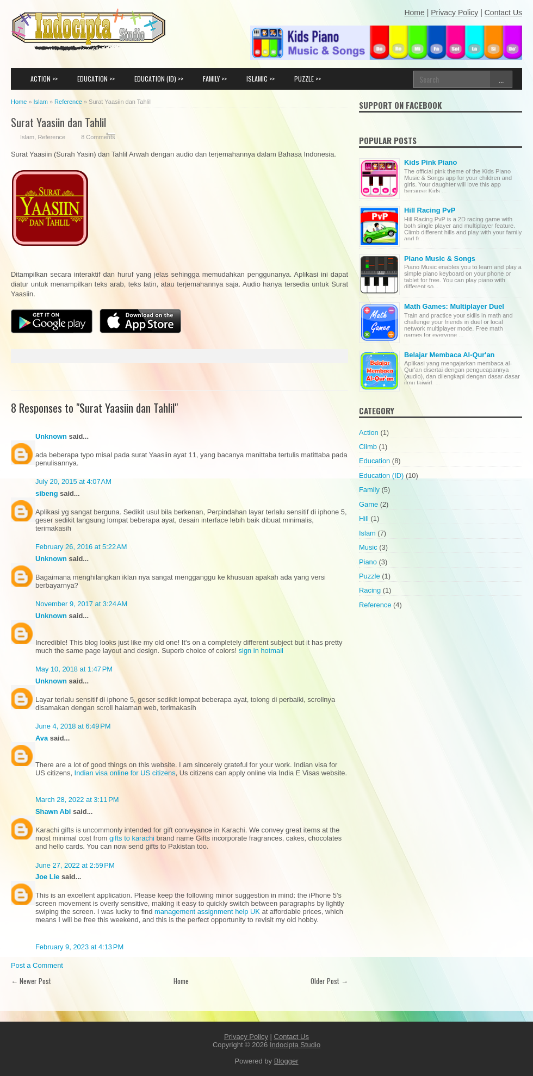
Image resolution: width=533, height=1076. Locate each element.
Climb (368, 447)
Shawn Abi (53, 811)
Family (369, 490)
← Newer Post (31, 980)
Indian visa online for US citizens (125, 773)
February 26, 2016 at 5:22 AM (81, 547)
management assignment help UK (207, 911)
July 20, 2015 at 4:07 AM (73, 481)
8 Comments (98, 137)
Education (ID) (381, 475)
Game (368, 504)
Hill (364, 518)
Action (369, 432)
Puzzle (369, 576)
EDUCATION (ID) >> (158, 78)
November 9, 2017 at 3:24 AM (81, 604)
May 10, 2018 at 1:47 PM (74, 669)
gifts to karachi (131, 838)
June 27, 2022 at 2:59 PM (75, 865)
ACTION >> (44, 78)
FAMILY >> (215, 78)
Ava (41, 738)
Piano (368, 562)
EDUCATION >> (96, 78)
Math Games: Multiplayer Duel (454, 306)
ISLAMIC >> (260, 78)
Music (368, 547)
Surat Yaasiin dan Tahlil (58, 122)
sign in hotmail (261, 650)
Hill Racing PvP (429, 210)
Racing (370, 590)
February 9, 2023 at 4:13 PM (79, 947)
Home (181, 980)
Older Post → (329, 980)
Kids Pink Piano (430, 162)
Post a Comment (37, 965)
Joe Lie (47, 877)
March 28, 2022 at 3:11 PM (77, 799)
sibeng (46, 493)
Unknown (51, 436)
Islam (27, 137)
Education (374, 461)
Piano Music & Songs (439, 258)
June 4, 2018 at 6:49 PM (73, 726)
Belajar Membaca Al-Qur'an (449, 355)
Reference (51, 137)
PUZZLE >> (307, 78)
